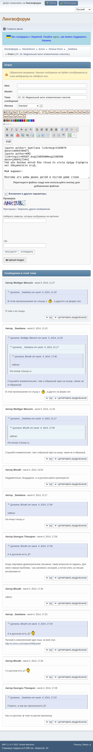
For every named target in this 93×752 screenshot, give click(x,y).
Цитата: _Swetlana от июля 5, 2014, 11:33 (33, 292)
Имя (6, 85)
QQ (48, 317)
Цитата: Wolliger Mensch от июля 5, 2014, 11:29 (36, 338)
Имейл (8, 91)
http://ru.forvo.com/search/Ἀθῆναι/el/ (23, 643)
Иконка (8, 105)
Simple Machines (26, 744)
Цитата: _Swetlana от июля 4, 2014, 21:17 (35, 347)
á (4, 124)
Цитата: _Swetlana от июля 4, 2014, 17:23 (33, 697)
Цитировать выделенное (70, 317)
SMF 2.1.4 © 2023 (10, 744)
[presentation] (31, 231)
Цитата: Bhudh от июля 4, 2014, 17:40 (36, 356)
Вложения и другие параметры (27, 193)
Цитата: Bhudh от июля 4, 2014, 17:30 (31, 546)
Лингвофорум (16, 18)
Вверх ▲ (87, 744)
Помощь (77, 744)
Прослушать (9, 209)
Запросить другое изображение (34, 209)
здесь (56, 36)
